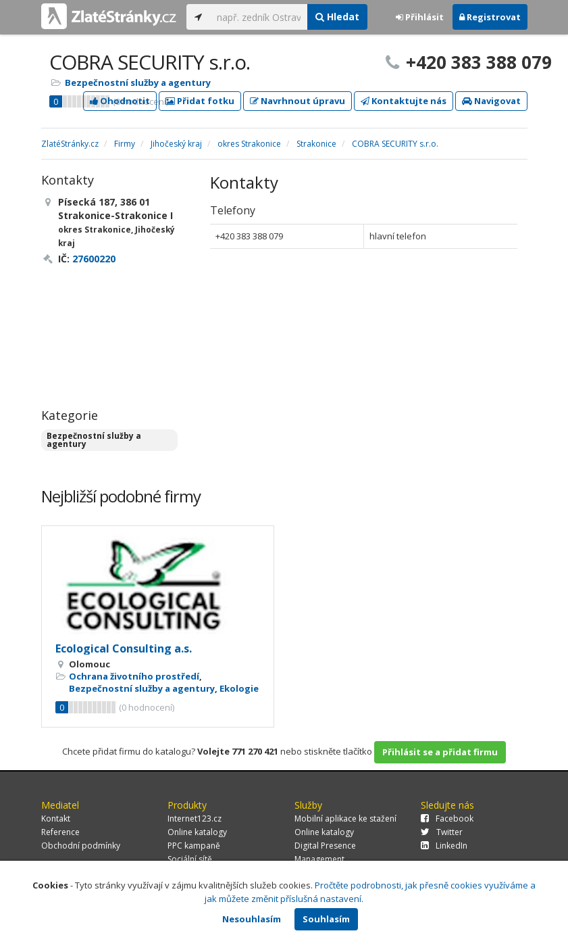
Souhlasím (326, 919)
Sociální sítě (189, 859)
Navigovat (491, 101)
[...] (259, 17)
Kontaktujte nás (403, 101)
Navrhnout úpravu (297, 101)
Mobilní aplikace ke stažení (345, 818)
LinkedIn (444, 845)
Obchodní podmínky (80, 845)
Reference (60, 832)
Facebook (447, 818)
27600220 (93, 258)
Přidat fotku (199, 101)
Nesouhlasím (251, 919)
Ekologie (239, 688)
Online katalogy (197, 832)
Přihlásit (420, 17)
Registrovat (490, 17)
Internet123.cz (194, 818)
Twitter (442, 832)
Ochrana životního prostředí (134, 676)
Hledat (337, 16)
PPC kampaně (193, 845)
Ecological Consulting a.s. (123, 648)
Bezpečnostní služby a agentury (138, 82)
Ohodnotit (120, 101)
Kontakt (55, 818)
